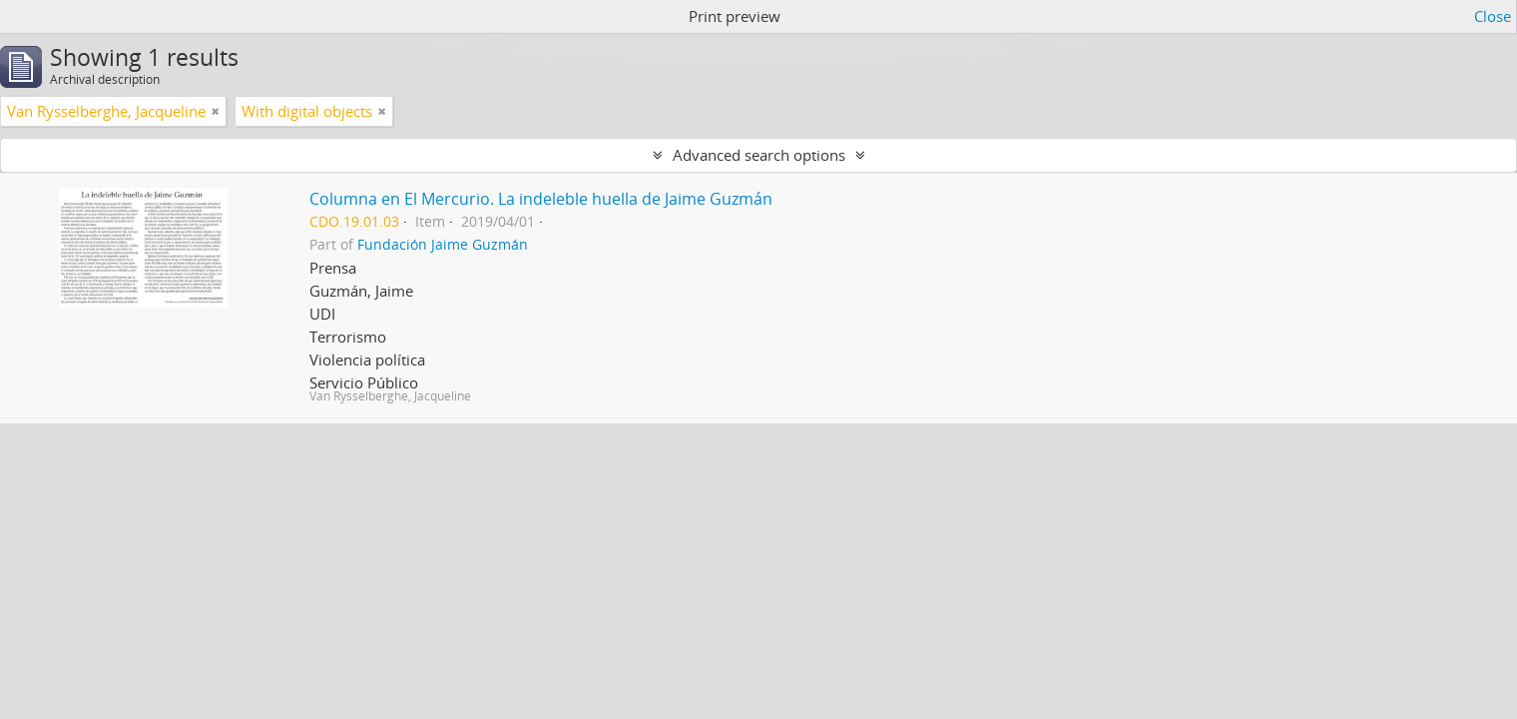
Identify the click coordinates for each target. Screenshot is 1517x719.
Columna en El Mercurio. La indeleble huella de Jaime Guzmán (540, 199)
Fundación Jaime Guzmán (442, 245)
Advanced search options (759, 155)
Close (1492, 16)
